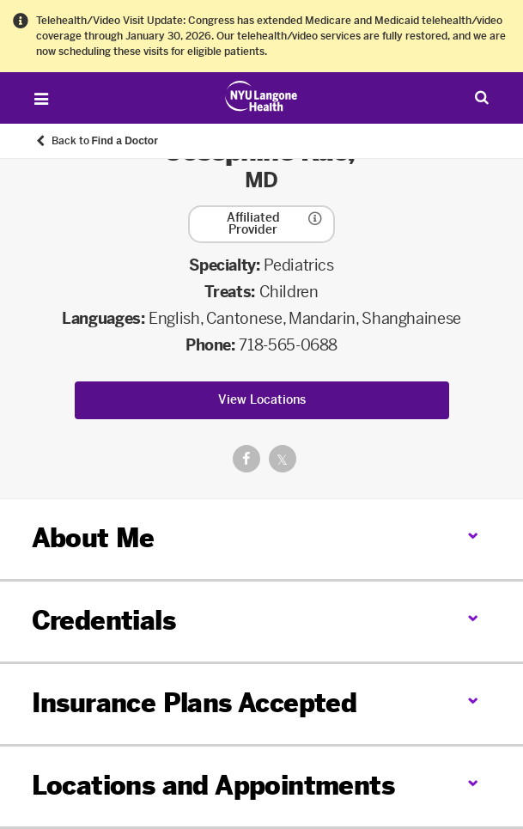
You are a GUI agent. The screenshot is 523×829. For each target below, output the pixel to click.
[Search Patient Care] (481, 97)
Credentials (103, 621)
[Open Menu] (41, 98)
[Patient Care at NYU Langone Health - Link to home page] (261, 96)
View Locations (262, 400)
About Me (93, 538)
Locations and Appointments (213, 786)
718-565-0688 (288, 345)
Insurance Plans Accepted (194, 703)
